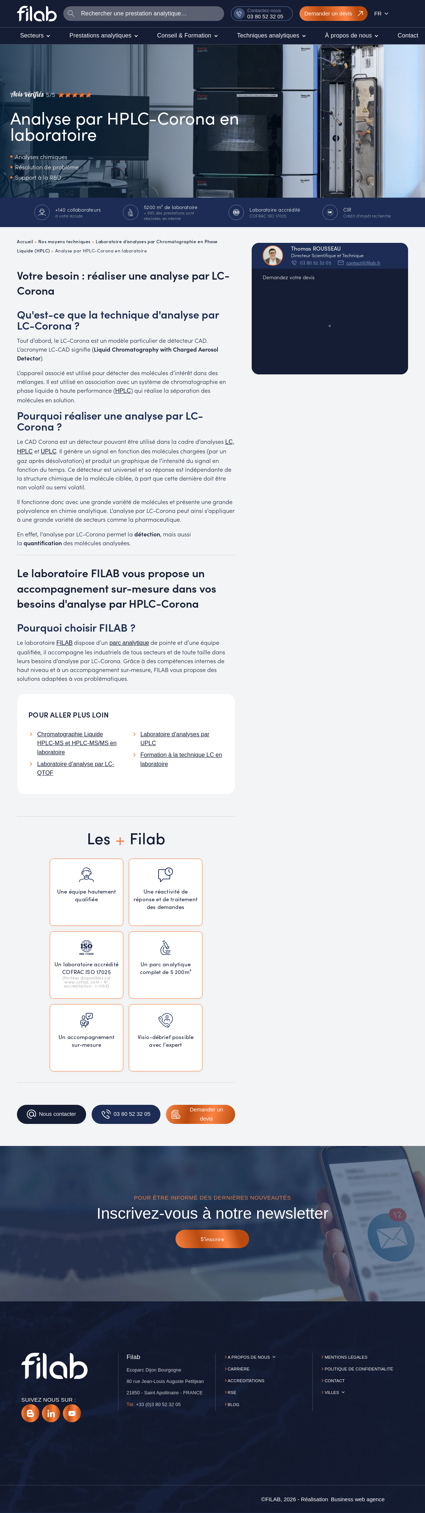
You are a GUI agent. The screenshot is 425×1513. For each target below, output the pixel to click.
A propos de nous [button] (249, 1357)
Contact (335, 1381)
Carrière (238, 1369)
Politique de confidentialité (359, 1369)
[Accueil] (37, 14)
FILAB (64, 643)
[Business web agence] (358, 1499)
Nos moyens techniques (64, 241)
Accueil (25, 241)
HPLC (123, 391)
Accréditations (246, 1381)
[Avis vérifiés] (50, 94)
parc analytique (129, 643)
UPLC (48, 451)
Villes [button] (332, 1392)
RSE (232, 1392)
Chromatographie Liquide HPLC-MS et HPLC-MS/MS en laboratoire (77, 743)
